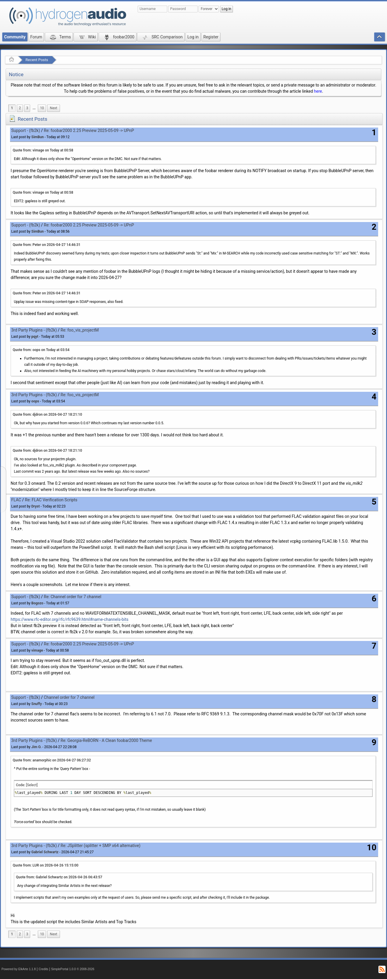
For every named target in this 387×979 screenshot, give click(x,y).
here (318, 91)
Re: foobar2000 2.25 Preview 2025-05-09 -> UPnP (89, 130)
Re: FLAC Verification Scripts (51, 499)
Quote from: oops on (41, 350)
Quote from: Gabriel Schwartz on (59, 877)
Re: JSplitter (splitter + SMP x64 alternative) (100, 845)
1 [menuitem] (12, 108)
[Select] (32, 785)
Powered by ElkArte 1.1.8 (18, 969)
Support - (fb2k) (25, 130)
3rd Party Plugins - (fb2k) (34, 330)
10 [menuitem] (42, 108)
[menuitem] (34, 108)
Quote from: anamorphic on (52, 760)
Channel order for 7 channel (69, 697)
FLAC (16, 499)
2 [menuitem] (20, 108)
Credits (43, 969)
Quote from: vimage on (43, 150)
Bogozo (37, 603)
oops (35, 401)
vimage (37, 650)
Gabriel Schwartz (44, 852)
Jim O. (36, 747)
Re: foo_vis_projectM (80, 330)
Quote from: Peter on (46, 245)
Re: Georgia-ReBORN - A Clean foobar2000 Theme (106, 740)
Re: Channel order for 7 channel (72, 596)
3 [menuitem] (27, 108)
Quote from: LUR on (45, 865)
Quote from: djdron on (47, 414)
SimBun (37, 137)
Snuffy (36, 704)
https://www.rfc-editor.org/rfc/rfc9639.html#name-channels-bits (70, 619)
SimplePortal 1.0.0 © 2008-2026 (72, 969)
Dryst (35, 506)
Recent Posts (36, 60)
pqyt (34, 337)
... (33, 108)
